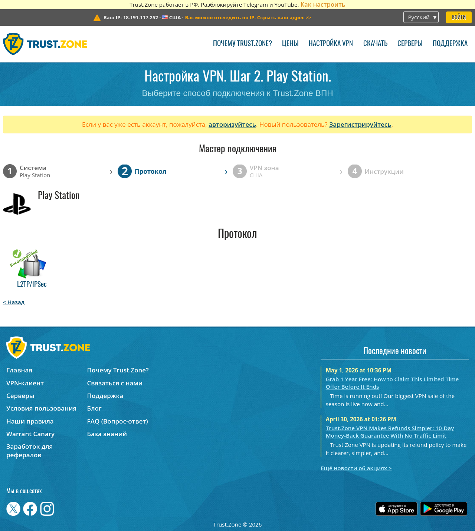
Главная (19, 370)
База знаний (107, 433)
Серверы (410, 43)
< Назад (14, 302)
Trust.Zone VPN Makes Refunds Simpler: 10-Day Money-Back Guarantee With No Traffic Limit (390, 431)
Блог (94, 408)
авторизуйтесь (232, 124)
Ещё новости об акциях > (356, 468)
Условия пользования (41, 408)
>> (248, 17)
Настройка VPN (331, 43)
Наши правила (30, 421)
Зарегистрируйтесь (360, 124)
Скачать (375, 43)
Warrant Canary (30, 433)
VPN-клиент (25, 383)
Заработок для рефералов (29, 450)
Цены (290, 43)
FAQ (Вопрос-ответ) (117, 421)
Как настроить (322, 4)
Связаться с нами (115, 383)
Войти (459, 17)
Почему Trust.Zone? (242, 43)
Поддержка (450, 43)
